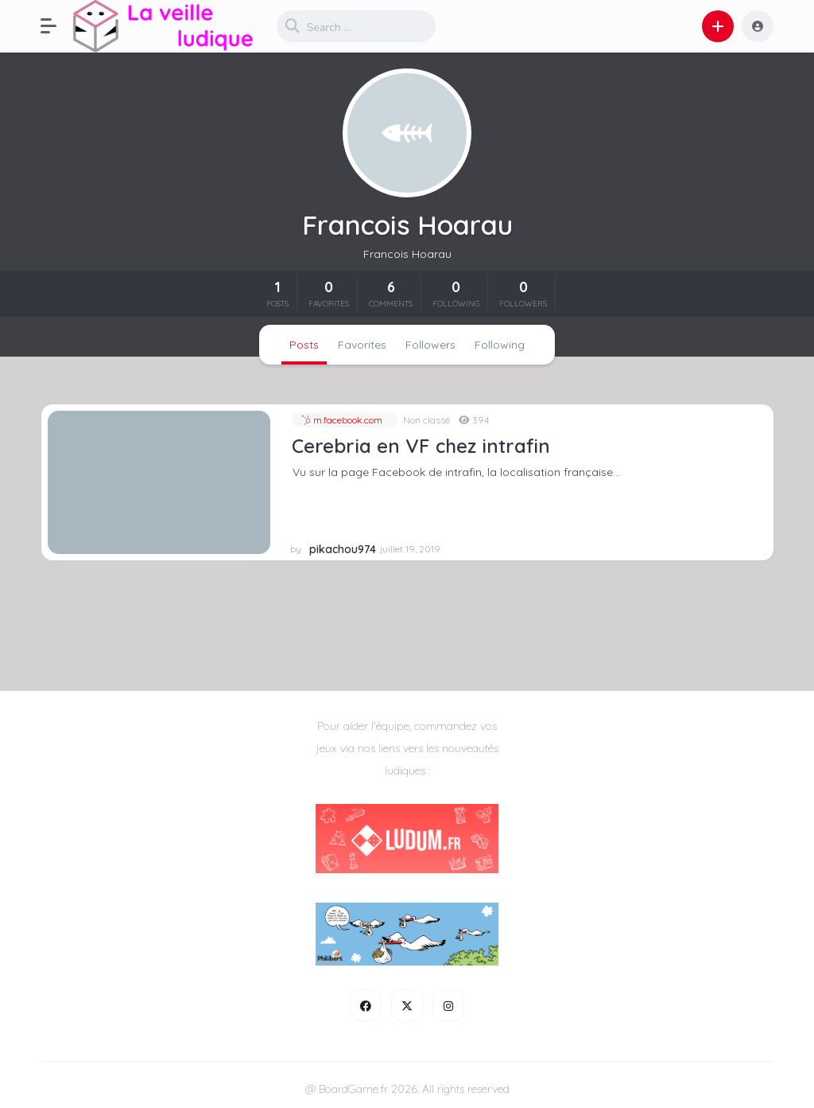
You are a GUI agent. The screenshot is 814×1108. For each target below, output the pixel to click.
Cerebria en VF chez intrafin (421, 446)
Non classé (426, 420)
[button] (56, 26)
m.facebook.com (346, 420)
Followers (430, 344)
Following (500, 344)
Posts (304, 344)
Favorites (362, 344)
